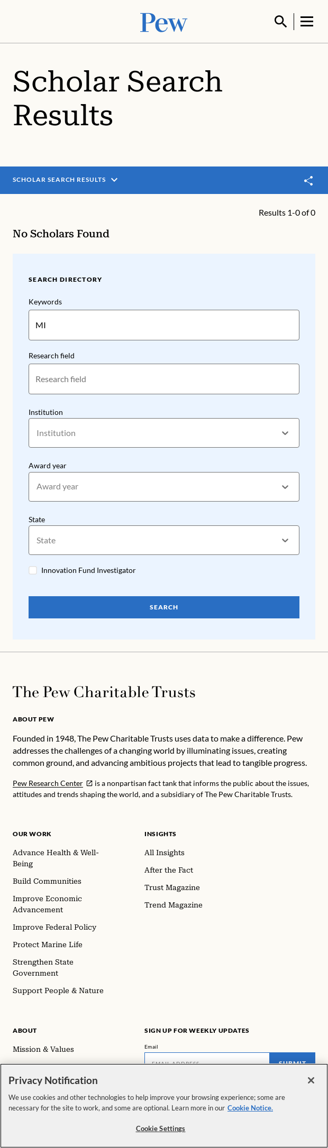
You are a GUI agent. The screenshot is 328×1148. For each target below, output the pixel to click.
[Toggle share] (309, 179)
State (37, 517)
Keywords (45, 300)
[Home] (104, 691)
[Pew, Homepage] (164, 21)
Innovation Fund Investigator (88, 568)
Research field (52, 353)
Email (151, 1045)
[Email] (207, 1062)
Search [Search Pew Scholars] (164, 606)
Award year (48, 464)
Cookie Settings (161, 1129)
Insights (160, 833)
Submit (292, 1062)
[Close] (311, 1081)
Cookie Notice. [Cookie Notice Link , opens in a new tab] (250, 1108)
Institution (46, 410)
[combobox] (37, 431)
